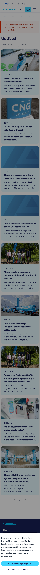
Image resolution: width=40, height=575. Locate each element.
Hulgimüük (25, 4)
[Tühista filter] (16, 44)
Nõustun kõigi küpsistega (18, 563)
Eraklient (6, 4)
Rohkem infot (6, 556)
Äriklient (15, 4)
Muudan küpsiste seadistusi (17, 569)
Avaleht (3, 17)
